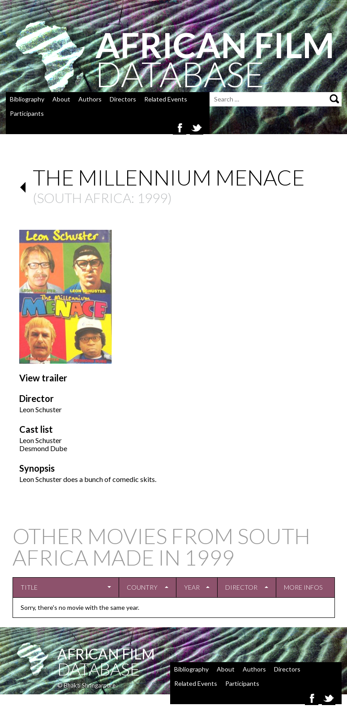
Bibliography (27, 99)
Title (29, 587)
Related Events (165, 99)
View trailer (43, 377)
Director (241, 587)
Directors (123, 99)
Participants (27, 113)
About (61, 99)
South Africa (84, 198)
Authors (90, 99)
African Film (106, 654)
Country (142, 587)
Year (192, 587)
